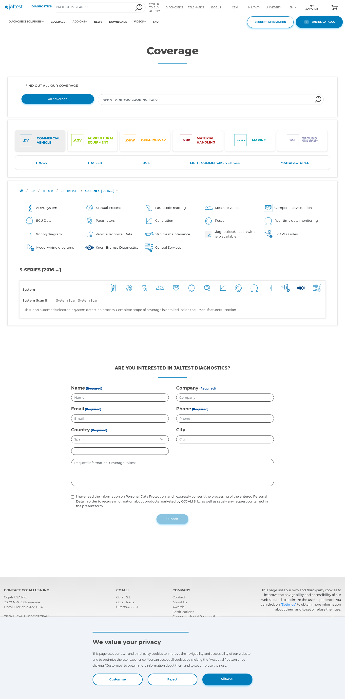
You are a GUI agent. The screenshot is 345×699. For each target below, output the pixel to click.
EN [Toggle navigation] (291, 7)
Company (187, 388)
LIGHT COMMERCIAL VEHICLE (215, 163)
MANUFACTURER (295, 163)
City (180, 430)
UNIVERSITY (273, 7)
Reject (172, 679)
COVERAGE (58, 21)
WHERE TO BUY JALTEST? (154, 7)
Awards (178, 607)
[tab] (40, 141)
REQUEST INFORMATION (270, 22)
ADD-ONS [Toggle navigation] (79, 21)
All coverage (58, 99)
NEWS (98, 21)
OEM (235, 7)
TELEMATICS (196, 7)
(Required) (94, 388)
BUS (146, 163)
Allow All (227, 679)
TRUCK (41, 163)
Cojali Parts (125, 602)
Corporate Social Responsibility (197, 616)
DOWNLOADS (118, 21)
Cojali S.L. (124, 597)
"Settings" (288, 604)
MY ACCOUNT (311, 7)
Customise (117, 679)
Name (78, 388)
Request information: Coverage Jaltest (172, 472)
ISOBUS (216, 7)
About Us (179, 602)
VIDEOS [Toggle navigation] (139, 21)
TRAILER (95, 163)
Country (80, 430)
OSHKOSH (69, 191)
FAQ (155, 21)
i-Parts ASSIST (127, 607)
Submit (172, 519)
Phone (183, 409)
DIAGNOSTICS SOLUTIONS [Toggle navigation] (25, 21)
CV (33, 191)
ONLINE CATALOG (319, 22)
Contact (178, 597)
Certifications (183, 612)
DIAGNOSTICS (174, 7)
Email (77, 409)
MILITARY (254, 7)
